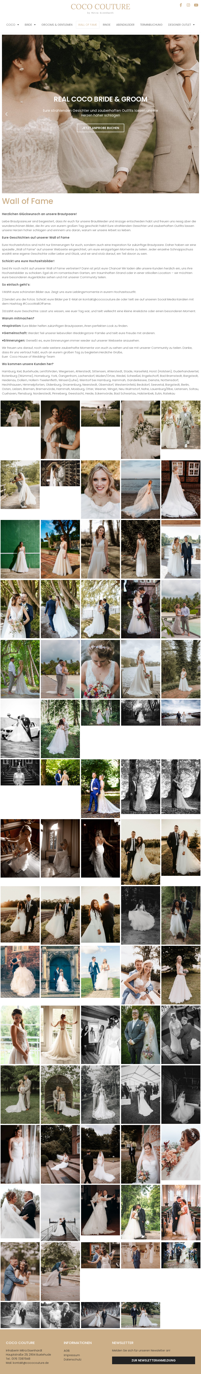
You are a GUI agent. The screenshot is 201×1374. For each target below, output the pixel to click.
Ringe (107, 25)
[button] (6, 114)
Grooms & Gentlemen (56, 25)
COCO (12, 24)
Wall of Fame (87, 25)
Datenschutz (72, 1359)
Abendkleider (125, 25)
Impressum (72, 1355)
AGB (67, 1351)
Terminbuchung (151, 25)
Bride (30, 24)
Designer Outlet (181, 24)
